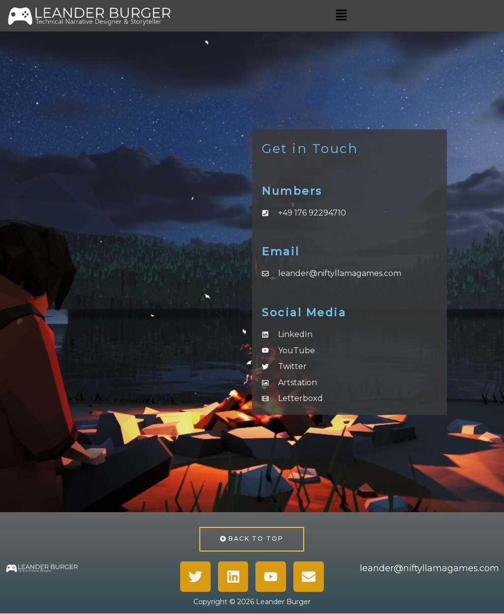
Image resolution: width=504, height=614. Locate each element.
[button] (341, 16)
